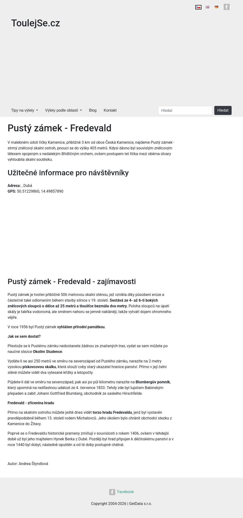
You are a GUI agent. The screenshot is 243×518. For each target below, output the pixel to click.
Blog (93, 110)
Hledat (223, 110)
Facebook (121, 491)
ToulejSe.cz (35, 23)
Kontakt (110, 110)
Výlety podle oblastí (61, 110)
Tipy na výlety (22, 110)
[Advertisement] (121, 68)
